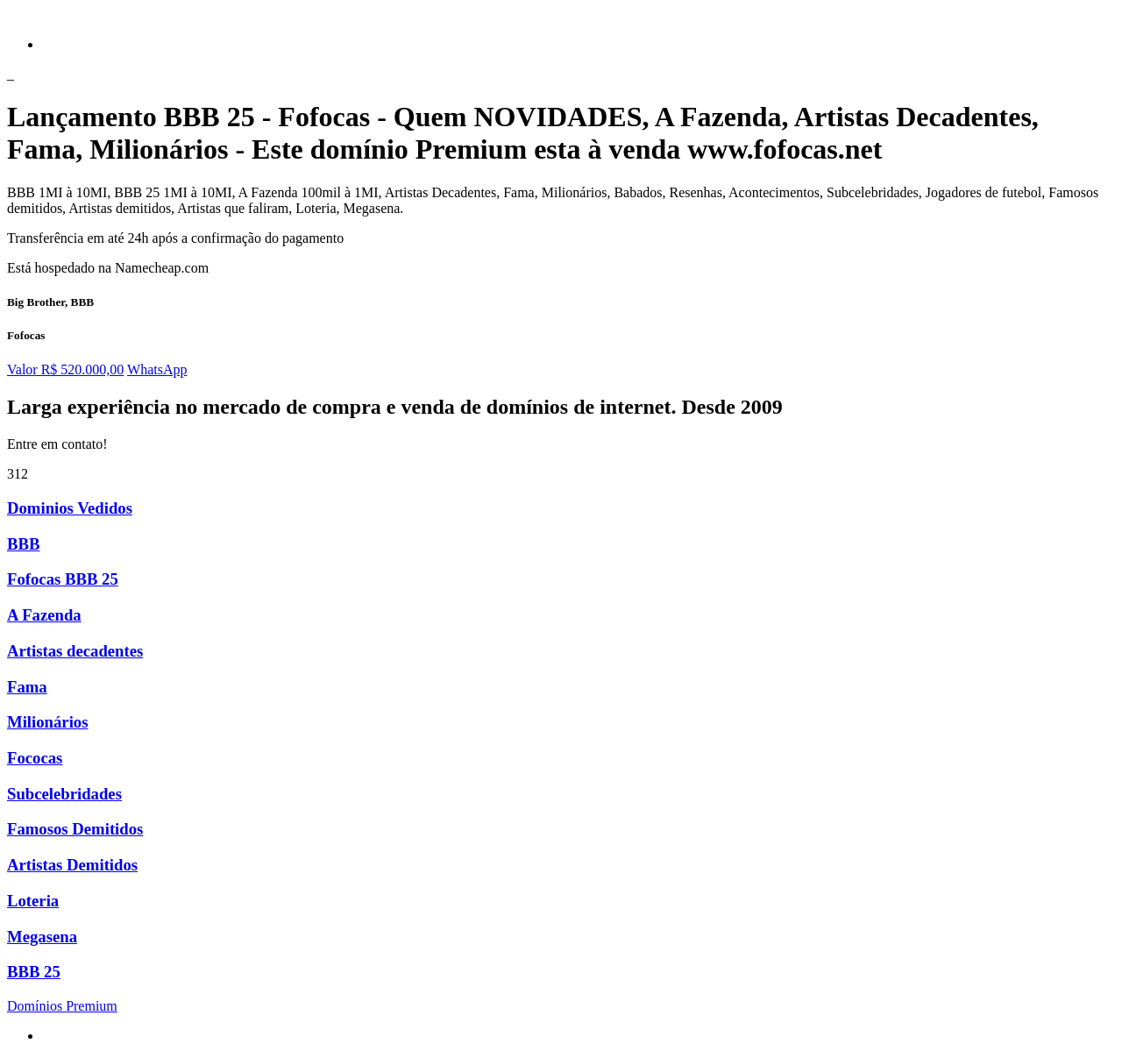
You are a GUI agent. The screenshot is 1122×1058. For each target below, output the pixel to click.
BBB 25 (33, 971)
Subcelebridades (64, 794)
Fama (27, 687)
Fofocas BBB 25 (62, 579)
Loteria (33, 900)
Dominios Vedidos (69, 508)
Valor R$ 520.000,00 (65, 369)
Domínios (62, 1005)
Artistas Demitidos (72, 865)
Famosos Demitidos (75, 829)
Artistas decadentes (75, 651)
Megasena (42, 936)
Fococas (34, 758)
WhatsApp (157, 369)
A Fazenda (44, 615)
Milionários (47, 722)
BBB (23, 544)
